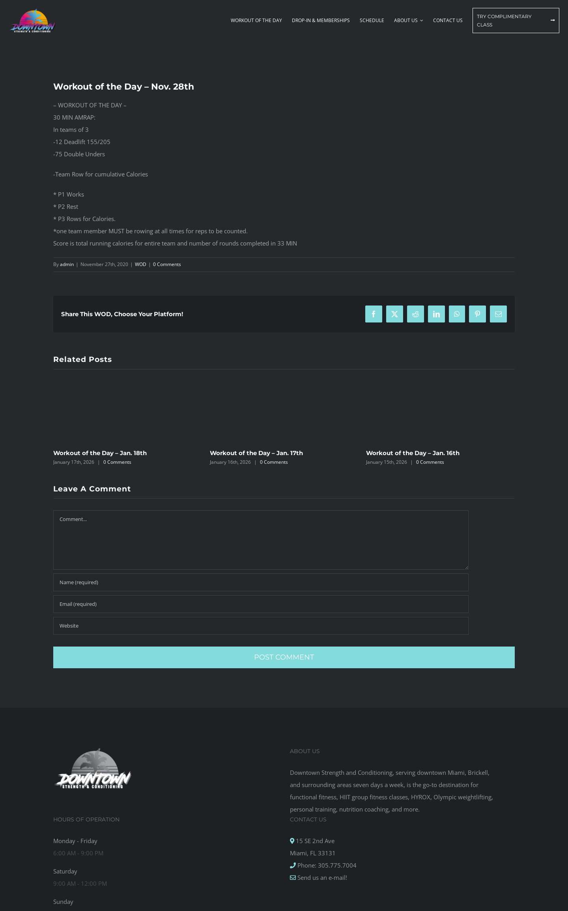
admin (67, 264)
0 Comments (167, 264)
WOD (140, 264)
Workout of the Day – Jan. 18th (100, 453)
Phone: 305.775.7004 (326, 865)
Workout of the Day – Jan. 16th (413, 453)
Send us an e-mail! (321, 877)
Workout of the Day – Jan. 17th (256, 453)
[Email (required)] (261, 604)
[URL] (261, 626)
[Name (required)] (261, 582)
